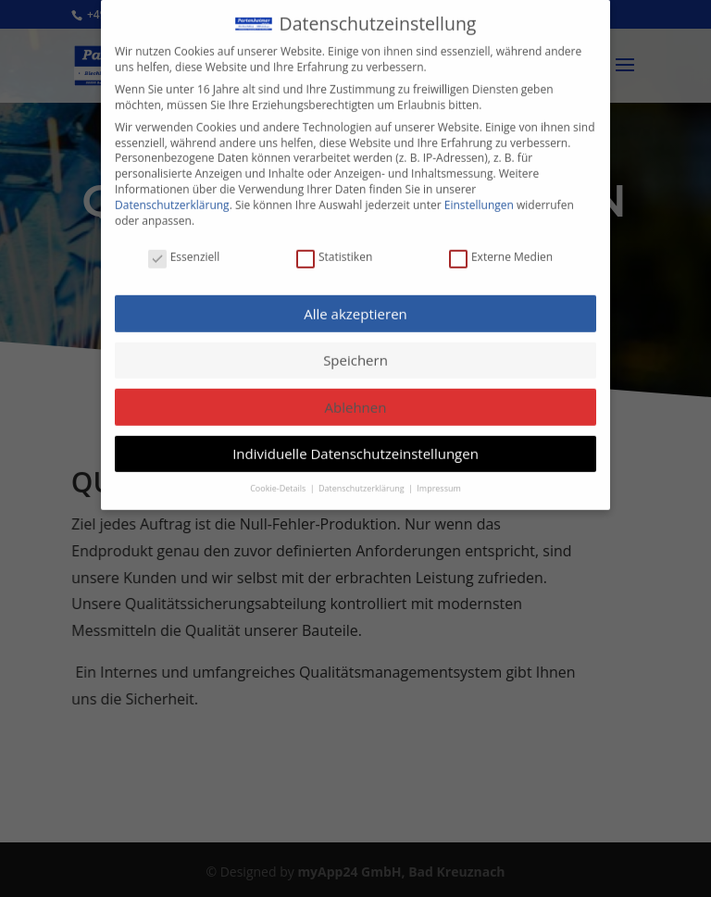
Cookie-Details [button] (278, 477)
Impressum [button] (439, 477)
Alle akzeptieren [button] (355, 302)
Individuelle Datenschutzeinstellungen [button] (355, 443)
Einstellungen (479, 195)
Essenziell (184, 247)
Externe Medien (501, 247)
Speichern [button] (355, 350)
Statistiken (334, 247)
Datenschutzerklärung (172, 195)
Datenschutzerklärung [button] (362, 477)
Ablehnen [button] (356, 397)
